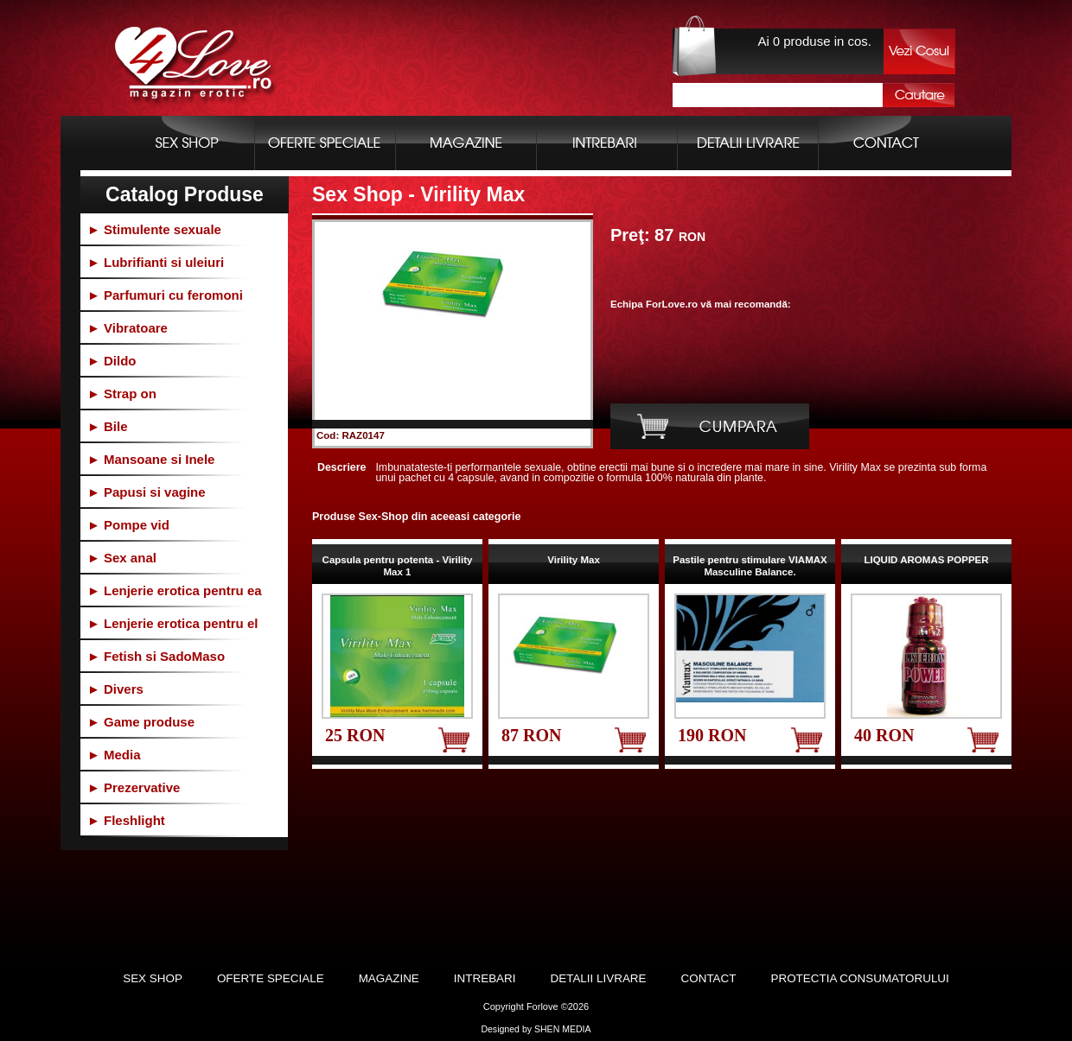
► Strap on (121, 393)
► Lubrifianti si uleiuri (155, 262)
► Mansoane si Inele (150, 459)
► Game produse (141, 721)
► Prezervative (133, 787)
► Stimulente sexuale (154, 229)
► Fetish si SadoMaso (156, 656)
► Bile (107, 426)
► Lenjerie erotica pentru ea (174, 590)
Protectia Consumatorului (859, 978)
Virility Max (573, 560)
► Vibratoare (127, 328)
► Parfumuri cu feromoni (165, 295)
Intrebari (485, 978)
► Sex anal (121, 557)
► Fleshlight (126, 820)
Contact (709, 978)
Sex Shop (152, 978)
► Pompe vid (128, 524)
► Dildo (112, 360)
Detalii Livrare (599, 978)
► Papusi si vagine (146, 492)
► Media (114, 754)
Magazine (389, 978)
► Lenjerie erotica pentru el (172, 623)
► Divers (115, 689)
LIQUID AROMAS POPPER (926, 560)
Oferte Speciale (270, 978)
